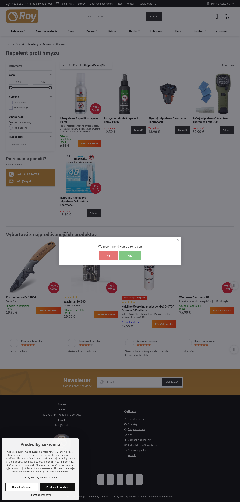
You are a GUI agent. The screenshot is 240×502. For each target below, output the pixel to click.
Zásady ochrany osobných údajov (40, 477)
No (108, 255)
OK (130, 255)
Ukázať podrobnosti (40, 494)
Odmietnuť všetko (21, 487)
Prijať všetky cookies (57, 487)
